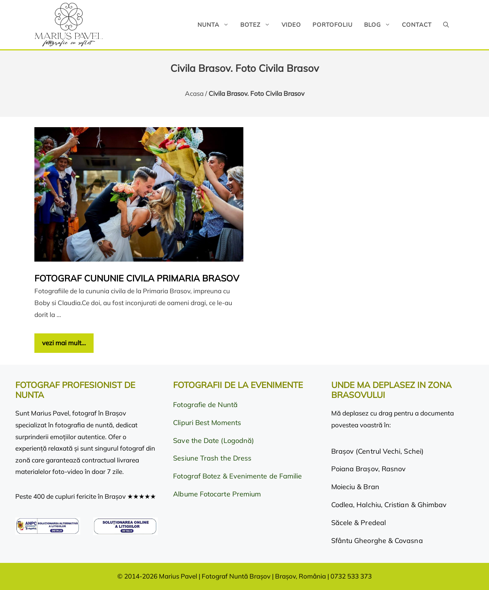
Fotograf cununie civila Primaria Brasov (136, 278)
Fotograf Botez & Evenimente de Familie (237, 476)
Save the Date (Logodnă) (213, 440)
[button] (446, 24)
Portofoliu (333, 24)
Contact (417, 24)
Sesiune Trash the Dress (212, 458)
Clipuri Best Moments (207, 422)
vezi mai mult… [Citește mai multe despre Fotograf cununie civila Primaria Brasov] (64, 343)
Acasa (194, 93)
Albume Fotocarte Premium (217, 494)
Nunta (216, 24)
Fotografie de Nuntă (205, 404)
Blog (380, 24)
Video (291, 24)
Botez (258, 24)
